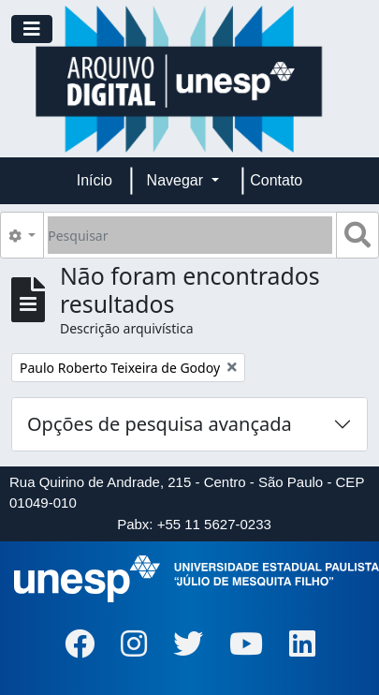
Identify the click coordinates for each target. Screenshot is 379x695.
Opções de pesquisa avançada (159, 423)
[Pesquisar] (190, 235)
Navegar (177, 180)
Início (94, 180)
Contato (276, 180)
